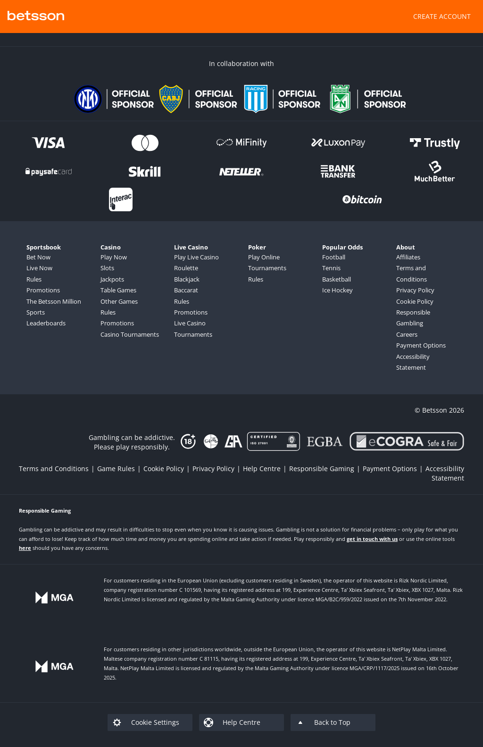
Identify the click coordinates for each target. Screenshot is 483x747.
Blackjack (187, 279)
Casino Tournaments (129, 334)
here (25, 547)
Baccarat (186, 290)
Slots (107, 268)
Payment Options (421, 345)
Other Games (119, 301)
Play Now (113, 257)
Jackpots (112, 279)
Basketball (336, 279)
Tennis (331, 268)
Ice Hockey (337, 290)
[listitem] (58, 468)
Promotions (43, 290)
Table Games (118, 290)
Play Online (264, 257)
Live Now (39, 268)
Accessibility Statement (413, 362)
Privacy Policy (415, 290)
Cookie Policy (414, 301)
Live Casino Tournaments (193, 328)
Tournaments (267, 268)
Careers (406, 334)
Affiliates (408, 257)
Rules (34, 279)
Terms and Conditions (411, 273)
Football (333, 257)
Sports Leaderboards (46, 317)
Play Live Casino (196, 257)
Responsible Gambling (413, 317)
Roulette (186, 268)
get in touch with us (372, 538)
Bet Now (38, 257)
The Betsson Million (53, 301)
